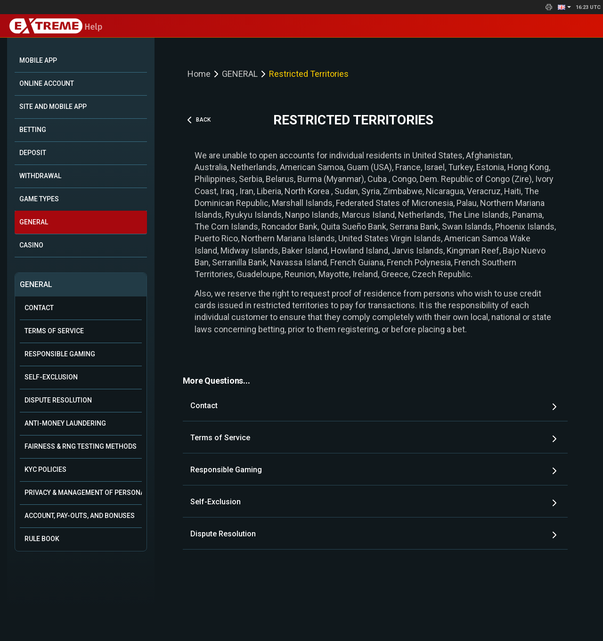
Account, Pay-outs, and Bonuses (79, 515)
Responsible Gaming (59, 354)
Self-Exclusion (51, 377)
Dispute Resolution (58, 400)
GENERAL (33, 222)
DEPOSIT (32, 152)
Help (55, 27)
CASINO (31, 245)
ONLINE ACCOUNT (46, 83)
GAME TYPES (39, 199)
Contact (39, 308)
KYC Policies (45, 469)
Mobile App (38, 60)
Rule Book (41, 538)
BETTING (32, 129)
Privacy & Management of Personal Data (83, 492)
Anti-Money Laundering (65, 423)
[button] (564, 7)
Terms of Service (54, 331)
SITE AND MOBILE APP (53, 106)
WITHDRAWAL (40, 176)
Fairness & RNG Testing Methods (80, 446)
